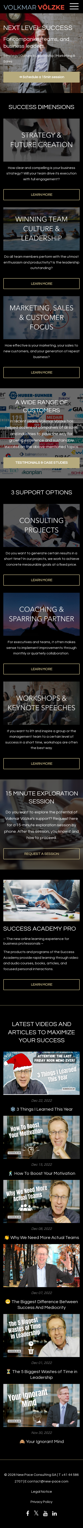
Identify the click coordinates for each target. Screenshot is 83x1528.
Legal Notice (41, 1491)
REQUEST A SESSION (41, 854)
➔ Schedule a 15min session (41, 77)
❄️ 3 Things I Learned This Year (41, 1109)
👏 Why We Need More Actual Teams (41, 1237)
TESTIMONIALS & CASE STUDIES (41, 462)
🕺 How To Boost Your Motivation (41, 1173)
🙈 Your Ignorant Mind (41, 1441)
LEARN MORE (41, 194)
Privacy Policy (41, 1502)
